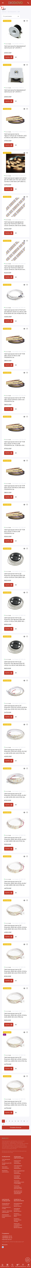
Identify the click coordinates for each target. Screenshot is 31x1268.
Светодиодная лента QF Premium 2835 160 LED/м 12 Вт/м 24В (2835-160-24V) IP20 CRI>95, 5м (15, 927)
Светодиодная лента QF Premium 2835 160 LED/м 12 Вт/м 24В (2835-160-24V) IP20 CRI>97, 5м (15, 971)
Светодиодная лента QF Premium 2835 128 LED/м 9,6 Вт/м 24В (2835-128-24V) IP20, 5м (15, 839)
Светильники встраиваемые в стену (6, 1216)
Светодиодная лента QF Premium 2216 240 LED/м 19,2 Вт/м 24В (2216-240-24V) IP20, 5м (15, 751)
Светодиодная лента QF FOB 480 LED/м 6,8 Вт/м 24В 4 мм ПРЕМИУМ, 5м (14, 399)
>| (3, 1124)
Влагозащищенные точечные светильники (19, 1172)
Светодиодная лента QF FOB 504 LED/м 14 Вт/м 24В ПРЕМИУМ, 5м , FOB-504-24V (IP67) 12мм (14, 443)
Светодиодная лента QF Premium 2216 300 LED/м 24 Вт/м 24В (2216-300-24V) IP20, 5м (15, 795)
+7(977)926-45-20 (7, 1237)
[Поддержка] (28, 3)
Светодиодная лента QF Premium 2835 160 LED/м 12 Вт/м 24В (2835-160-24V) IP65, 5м (15, 1015)
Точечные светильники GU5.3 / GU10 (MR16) (19, 1182)
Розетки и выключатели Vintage (17, 1220)
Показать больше (15, 1127)
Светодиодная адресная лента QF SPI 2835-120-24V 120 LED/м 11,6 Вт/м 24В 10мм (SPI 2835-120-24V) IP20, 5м (15, 180)
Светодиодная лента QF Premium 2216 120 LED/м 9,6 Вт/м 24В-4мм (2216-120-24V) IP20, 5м (15, 707)
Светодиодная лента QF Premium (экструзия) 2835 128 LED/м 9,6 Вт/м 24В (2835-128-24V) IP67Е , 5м (14, 575)
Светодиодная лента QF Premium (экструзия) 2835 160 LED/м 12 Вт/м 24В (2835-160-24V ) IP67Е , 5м (14, 619)
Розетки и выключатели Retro (17, 1215)
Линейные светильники (5, 1171)
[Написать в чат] (27, 1260)
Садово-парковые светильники (7, 1211)
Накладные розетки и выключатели (17, 1210)
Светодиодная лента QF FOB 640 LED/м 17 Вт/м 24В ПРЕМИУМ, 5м (14, 531)
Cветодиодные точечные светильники (18, 1167)
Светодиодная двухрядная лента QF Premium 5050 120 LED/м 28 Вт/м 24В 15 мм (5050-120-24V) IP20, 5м (15, 223)
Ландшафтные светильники (6, 1204)
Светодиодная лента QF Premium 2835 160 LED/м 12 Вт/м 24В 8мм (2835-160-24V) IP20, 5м (15, 1103)
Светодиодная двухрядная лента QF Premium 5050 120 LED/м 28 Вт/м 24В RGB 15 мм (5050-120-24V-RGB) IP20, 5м (14, 267)
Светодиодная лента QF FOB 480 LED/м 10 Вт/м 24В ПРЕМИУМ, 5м (14, 355)
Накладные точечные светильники (17, 1177)
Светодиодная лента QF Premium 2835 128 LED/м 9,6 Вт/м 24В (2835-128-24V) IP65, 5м (15, 883)
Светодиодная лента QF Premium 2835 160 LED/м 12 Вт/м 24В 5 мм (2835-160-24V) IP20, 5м (15, 1059)
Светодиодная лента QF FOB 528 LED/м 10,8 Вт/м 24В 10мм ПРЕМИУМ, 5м (14, 487)
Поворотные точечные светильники (17, 1162)
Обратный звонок (7, 1239)
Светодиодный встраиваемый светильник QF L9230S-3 (15, 91)
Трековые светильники (5, 1167)
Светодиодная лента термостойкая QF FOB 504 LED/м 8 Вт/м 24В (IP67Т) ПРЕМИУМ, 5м (15, 136)
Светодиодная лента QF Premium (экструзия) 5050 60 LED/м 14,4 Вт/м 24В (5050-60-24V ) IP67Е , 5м (14, 663)
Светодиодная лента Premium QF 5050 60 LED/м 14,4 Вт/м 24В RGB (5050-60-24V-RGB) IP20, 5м (15, 311)
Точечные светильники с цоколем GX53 (18, 1187)
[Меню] (3, 3)
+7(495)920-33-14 (7, 1236)
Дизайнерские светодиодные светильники (18, 1192)
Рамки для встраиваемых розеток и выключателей (18, 1225)
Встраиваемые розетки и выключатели (18, 1205)
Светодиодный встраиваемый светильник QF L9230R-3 (15, 47)
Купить (8, 57)
